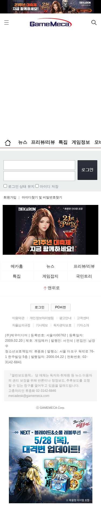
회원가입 (10, 197)
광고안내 (65, 318)
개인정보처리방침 (42, 318)
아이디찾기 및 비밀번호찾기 (42, 197)
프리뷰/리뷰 (43, 142)
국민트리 (84, 276)
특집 (63, 142)
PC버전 (60, 307)
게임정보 (81, 142)
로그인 (39, 307)
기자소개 (83, 325)
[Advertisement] (50, 82)
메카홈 (17, 266)
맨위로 (52, 287)
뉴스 (22, 142)
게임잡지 (50, 276)
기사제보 (42, 325)
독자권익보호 (62, 325)
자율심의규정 (21, 325)
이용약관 (18, 318)
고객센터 (83, 318)
